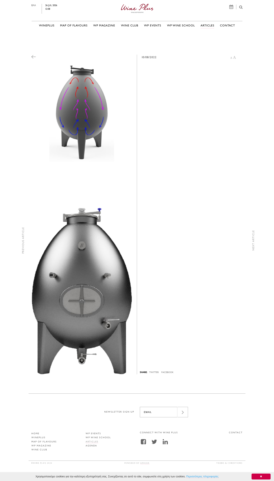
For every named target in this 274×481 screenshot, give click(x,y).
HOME (35, 434)
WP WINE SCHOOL (181, 26)
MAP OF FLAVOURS (74, 26)
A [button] (231, 57)
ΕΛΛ (42, 5)
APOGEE (145, 463)
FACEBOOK (167, 372)
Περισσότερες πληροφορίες (202, 476)
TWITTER (154, 372)
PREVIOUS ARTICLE (23, 240)
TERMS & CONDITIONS (229, 463)
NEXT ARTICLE (253, 240)
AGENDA (91, 446)
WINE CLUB (129, 26)
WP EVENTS (152, 26)
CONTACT (227, 26)
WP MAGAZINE (104, 26)
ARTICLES (207, 26)
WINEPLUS (46, 26)
